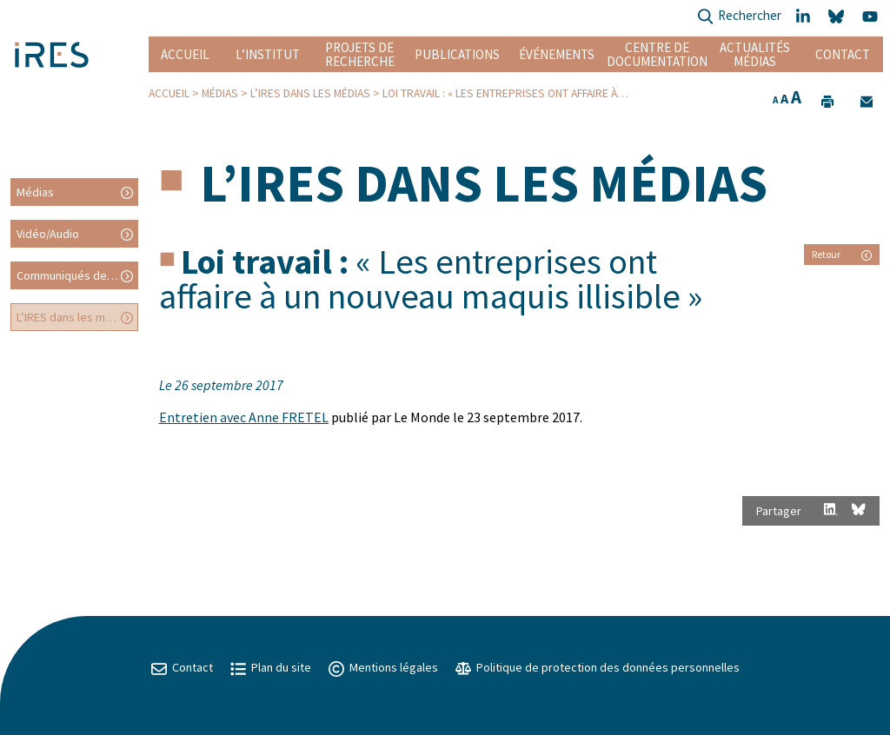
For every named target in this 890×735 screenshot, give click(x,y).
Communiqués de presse (77, 275)
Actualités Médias (755, 54)
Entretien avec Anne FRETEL (244, 417)
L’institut (268, 54)
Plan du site (270, 667)
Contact (842, 54)
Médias (220, 93)
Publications (457, 54)
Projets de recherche (360, 54)
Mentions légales (383, 667)
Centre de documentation (657, 54)
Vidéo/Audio (48, 234)
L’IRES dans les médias (310, 93)
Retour (842, 254)
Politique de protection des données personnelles (597, 667)
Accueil (185, 54)
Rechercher (739, 17)
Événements (556, 54)
